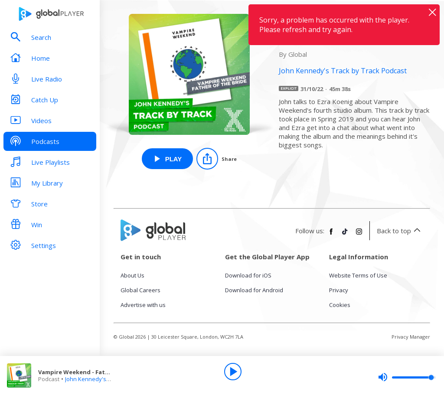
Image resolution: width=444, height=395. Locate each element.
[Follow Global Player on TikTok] (345, 235)
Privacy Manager (411, 337)
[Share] (216, 159)
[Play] (233, 371)
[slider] (406, 377)
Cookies (339, 305)
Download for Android (254, 290)
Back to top (400, 231)
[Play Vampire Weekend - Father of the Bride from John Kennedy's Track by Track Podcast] (167, 158)
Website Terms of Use (358, 275)
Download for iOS (248, 275)
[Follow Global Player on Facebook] (331, 235)
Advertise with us (143, 305)
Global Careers (140, 290)
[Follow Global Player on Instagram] (359, 235)
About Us (132, 275)
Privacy (338, 290)
